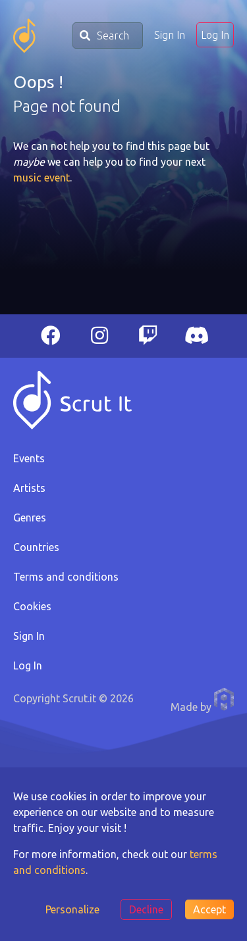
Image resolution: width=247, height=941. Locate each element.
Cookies (32, 606)
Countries (36, 547)
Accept (209, 909)
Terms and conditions (66, 577)
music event (41, 177)
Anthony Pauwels (224, 699)
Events (29, 458)
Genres (29, 517)
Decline (146, 909)
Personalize (72, 909)
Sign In (169, 35)
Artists (29, 488)
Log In (215, 35)
